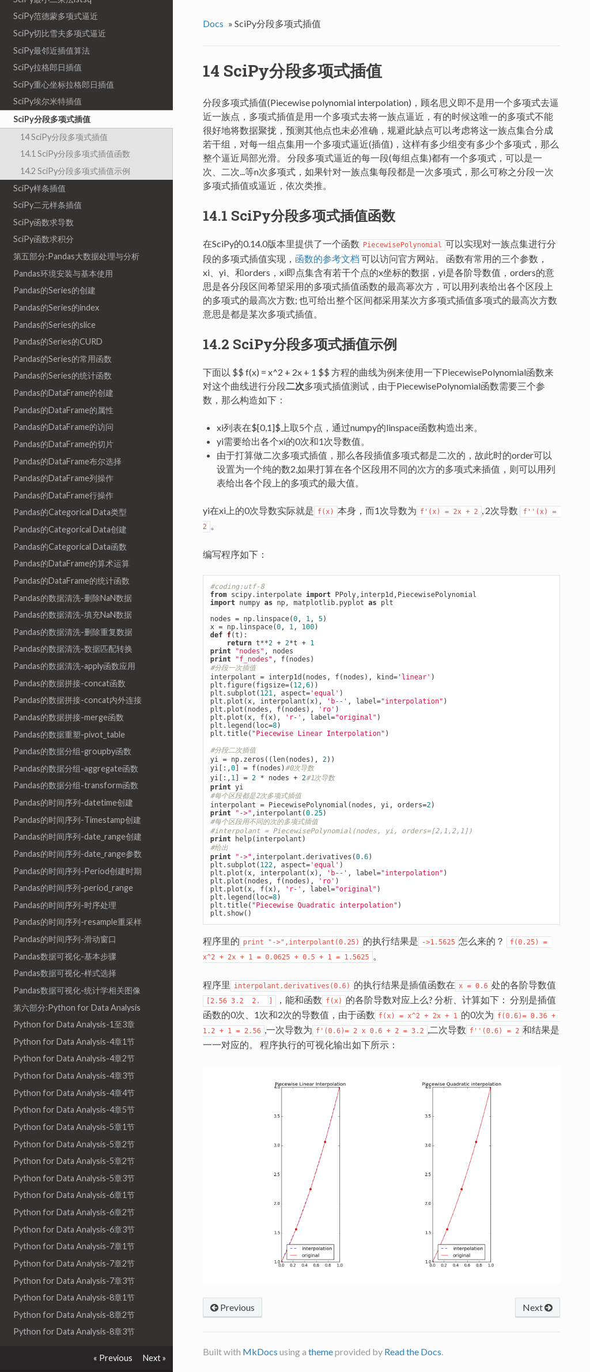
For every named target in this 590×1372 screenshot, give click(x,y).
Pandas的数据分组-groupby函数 (72, 727)
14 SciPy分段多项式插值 (64, 113)
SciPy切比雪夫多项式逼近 (59, 9)
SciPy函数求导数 (43, 198)
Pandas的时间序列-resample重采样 (77, 898)
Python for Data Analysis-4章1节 (74, 1018)
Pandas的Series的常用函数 (62, 335)
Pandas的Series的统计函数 (62, 352)
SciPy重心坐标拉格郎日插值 (63, 61)
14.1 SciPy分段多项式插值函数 (75, 130)
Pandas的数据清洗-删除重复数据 (73, 608)
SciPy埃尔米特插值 (47, 77)
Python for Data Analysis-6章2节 (74, 1188)
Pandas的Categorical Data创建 (70, 506)
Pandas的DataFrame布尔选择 (67, 438)
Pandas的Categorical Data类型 (70, 488)
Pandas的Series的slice (54, 301)
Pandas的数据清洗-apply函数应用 (74, 642)
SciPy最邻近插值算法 (51, 27)
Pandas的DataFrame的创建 (63, 369)
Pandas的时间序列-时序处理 (64, 881)
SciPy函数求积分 (43, 215)
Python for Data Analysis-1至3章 (74, 1001)
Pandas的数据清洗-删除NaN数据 (72, 574)
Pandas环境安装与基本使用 (63, 250)
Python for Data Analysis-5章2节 (74, 1120)
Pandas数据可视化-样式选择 (64, 949)
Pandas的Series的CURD (58, 318)
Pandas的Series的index (56, 284)
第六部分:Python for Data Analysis (77, 984)
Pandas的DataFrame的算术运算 (71, 540)
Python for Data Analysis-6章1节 (74, 1171)
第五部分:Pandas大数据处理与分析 (76, 232)
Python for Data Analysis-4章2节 (74, 1035)
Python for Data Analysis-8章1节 (74, 1274)
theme (320, 1351)
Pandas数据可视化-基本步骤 (64, 933)
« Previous (113, 1358)
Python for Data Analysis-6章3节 (74, 1206)
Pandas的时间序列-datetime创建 (73, 779)
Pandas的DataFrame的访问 (63, 403)
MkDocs (260, 1351)
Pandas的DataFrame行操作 (63, 472)
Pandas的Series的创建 (54, 266)
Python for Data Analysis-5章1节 (74, 1103)
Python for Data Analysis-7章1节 (74, 1222)
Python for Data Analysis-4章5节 (74, 1086)
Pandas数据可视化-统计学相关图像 (77, 967)
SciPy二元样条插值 (47, 181)
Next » (154, 1358)
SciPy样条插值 (39, 164)
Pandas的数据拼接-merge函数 (68, 693)
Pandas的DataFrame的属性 (63, 386)
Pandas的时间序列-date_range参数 (77, 830)
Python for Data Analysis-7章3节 (74, 1257)
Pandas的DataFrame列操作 (63, 454)
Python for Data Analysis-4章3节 (74, 1052)
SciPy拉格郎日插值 (47, 43)
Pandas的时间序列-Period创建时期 (77, 847)
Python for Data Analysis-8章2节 (74, 1291)
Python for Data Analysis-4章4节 (74, 1069)
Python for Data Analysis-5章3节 (74, 1154)
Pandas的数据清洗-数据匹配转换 (73, 625)
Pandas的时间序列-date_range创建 (77, 813)
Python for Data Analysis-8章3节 (74, 1308)
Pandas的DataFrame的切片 (63, 420)
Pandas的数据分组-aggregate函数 (75, 745)
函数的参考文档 (327, 258)
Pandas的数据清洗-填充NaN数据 (72, 591)
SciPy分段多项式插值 (51, 95)
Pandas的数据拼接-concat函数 (69, 659)
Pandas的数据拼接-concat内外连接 (77, 676)
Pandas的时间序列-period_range (73, 864)
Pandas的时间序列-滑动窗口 (64, 915)
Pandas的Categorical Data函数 (70, 523)
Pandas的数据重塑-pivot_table (69, 711)
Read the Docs (412, 1351)
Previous (232, 1307)
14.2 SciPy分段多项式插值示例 (75, 147)
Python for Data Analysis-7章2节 (74, 1240)
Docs (213, 23)
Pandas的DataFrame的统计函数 (71, 557)
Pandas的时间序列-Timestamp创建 (77, 796)
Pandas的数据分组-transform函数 (75, 761)
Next (538, 1307)
